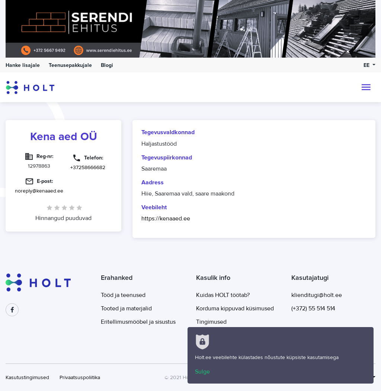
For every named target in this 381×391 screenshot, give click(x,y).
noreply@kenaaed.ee (39, 191)
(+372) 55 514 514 (313, 308)
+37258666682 (87, 167)
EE (367, 65)
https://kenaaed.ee (165, 218)
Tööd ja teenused (123, 295)
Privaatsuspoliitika (80, 377)
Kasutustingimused (27, 377)
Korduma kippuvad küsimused (235, 308)
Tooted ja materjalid (126, 308)
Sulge (202, 371)
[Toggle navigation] (366, 87)
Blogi (107, 65)
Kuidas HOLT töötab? (223, 295)
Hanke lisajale (23, 65)
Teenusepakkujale (70, 65)
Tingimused (211, 322)
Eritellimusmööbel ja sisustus (138, 322)
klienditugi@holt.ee (316, 295)
